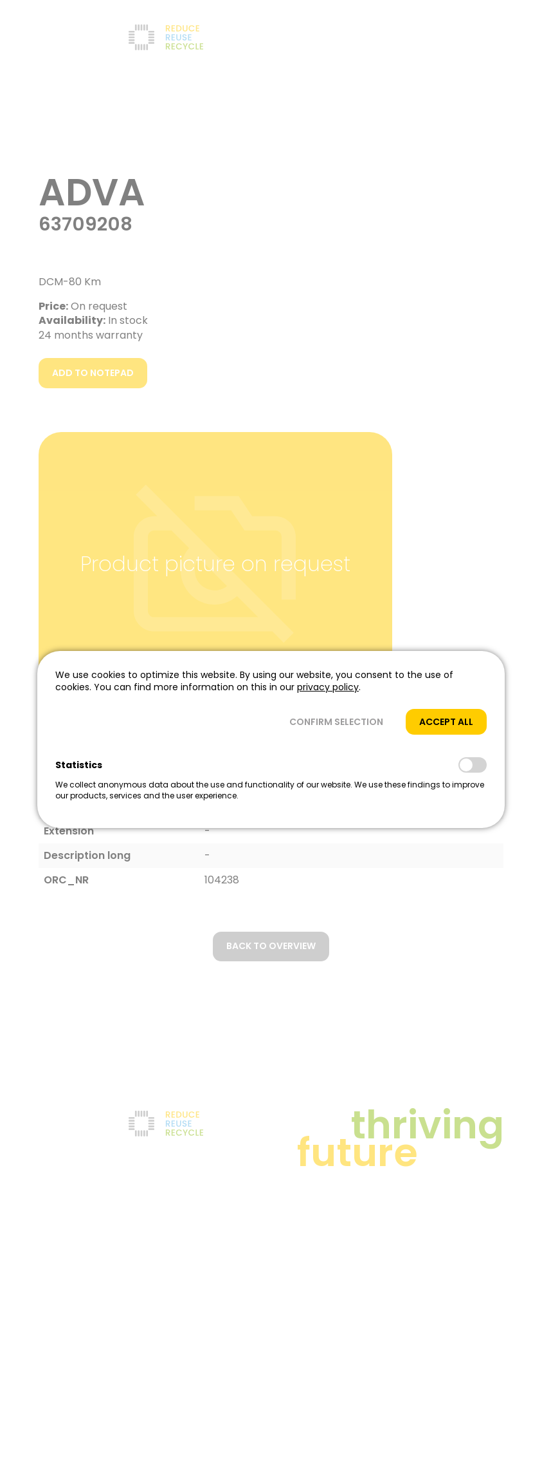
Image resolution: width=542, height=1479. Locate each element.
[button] (336, 722)
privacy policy (328, 687)
